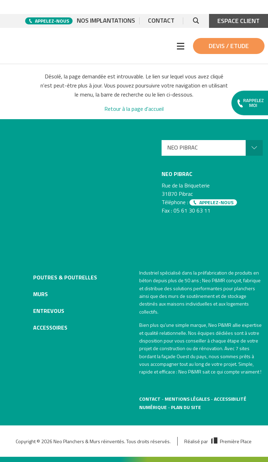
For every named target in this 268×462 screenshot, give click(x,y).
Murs (40, 294)
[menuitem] (212, 148)
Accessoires (50, 327)
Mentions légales (187, 398)
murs (173, 296)
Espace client (238, 20)
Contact (161, 20)
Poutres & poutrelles (65, 277)
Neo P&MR (219, 325)
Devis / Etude (229, 46)
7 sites (243, 348)
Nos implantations (106, 20)
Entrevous (48, 311)
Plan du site (186, 407)
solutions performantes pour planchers (214, 288)
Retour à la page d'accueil (134, 109)
